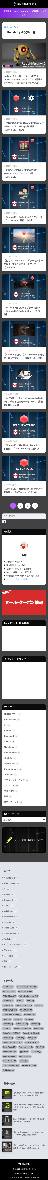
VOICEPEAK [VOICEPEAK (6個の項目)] (25, 1056)
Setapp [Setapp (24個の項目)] (32, 1038)
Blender (10, 730)
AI (7, 725)
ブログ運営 (11, 791)
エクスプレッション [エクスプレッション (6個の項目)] (11, 1065)
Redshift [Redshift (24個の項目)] (38, 1028)
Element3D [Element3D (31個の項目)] (29, 1014)
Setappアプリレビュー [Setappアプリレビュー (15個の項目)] (12, 1042)
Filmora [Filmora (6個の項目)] (7, 1019)
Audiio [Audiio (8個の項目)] (30, 1001)
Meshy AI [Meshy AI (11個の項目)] (8, 1024)
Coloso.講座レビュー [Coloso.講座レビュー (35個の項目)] (12, 1014)
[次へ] (35, 506)
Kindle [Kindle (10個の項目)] (18, 1019)
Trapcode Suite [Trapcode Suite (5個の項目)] (26, 1047)
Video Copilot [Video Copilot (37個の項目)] (9, 1056)
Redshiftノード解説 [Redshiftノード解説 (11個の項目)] (11, 1033)
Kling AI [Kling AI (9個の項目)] (29, 1019)
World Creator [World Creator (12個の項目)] (9, 1061)
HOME (24, 1163)
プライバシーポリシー (23, 1174)
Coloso (9, 741)
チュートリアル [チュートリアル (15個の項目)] (29, 1065)
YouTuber (10, 774)
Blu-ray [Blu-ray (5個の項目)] (38, 1005)
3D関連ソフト (12, 714)
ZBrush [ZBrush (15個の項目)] (24, 1061)
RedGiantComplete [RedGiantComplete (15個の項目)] (22, 1028)
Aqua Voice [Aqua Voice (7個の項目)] (8, 1001)
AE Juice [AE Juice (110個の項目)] (8, 987)
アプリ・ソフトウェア (16, 780)
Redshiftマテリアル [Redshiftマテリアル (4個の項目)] (31, 1033)
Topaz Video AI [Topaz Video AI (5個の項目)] (9, 1047)
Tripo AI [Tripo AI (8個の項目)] (40, 1047)
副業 (8, 796)
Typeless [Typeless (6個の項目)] (24, 1052)
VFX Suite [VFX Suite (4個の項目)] (36, 1052)
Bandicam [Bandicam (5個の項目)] (8, 1005)
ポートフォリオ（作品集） (17, 579)
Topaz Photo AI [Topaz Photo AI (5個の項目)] (32, 1042)
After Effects (12, 719)
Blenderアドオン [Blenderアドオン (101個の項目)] (24, 1005)
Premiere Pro (12, 752)
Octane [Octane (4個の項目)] (6, 1028)
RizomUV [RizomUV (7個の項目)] (20, 1038)
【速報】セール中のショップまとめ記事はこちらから (24, 13)
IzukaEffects (24, 4)
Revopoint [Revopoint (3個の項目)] (8, 1038)
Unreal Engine (13, 769)
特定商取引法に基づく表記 (24, 1169)
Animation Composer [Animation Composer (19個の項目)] (28, 996)
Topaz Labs (11, 763)
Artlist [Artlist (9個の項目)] (20, 1001)
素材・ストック (13, 802)
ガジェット (11, 785)
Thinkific (10, 758)
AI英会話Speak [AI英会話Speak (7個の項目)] (9, 996)
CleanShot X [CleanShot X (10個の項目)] (26, 1010)
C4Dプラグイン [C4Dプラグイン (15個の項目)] (10, 1010)
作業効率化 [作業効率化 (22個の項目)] (8, 1070)
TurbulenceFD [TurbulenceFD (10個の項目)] (9, 1052)
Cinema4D (11, 736)
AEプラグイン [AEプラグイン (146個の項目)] (25, 991)
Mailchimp (11, 747)
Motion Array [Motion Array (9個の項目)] (22, 1024)
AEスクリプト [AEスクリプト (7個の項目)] (9, 991)
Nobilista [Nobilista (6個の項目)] (35, 1024)
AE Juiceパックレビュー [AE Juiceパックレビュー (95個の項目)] (27, 987)
